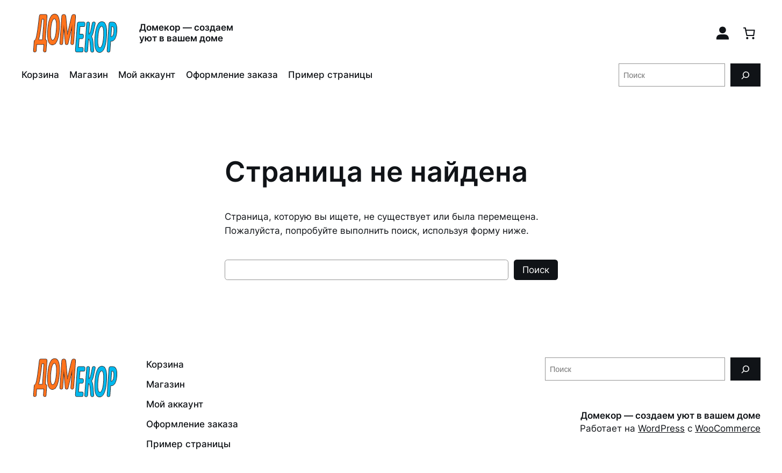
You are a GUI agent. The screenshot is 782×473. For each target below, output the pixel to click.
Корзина (40, 74)
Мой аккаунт (146, 74)
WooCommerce (728, 428)
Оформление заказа (232, 74)
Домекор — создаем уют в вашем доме (186, 32)
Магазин (88, 74)
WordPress (661, 428)
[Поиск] (745, 75)
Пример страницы (330, 74)
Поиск (535, 269)
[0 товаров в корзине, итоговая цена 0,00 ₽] (749, 32)
